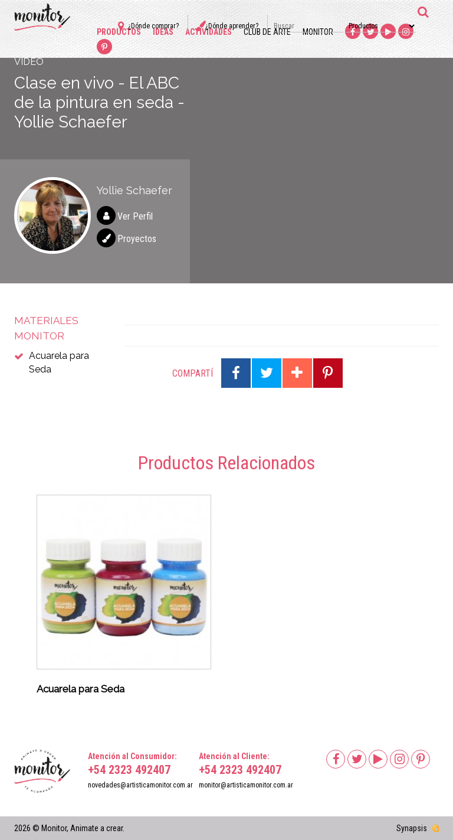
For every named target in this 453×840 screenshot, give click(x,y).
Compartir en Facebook (236, 373)
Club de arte (267, 32)
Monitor (318, 32)
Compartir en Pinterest (328, 373)
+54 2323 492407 (129, 769)
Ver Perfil (135, 216)
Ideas (163, 32)
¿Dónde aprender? (231, 26)
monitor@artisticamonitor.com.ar (246, 785)
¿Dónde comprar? (153, 26)
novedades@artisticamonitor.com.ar (140, 785)
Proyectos (136, 238)
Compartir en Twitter (266, 373)
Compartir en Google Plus (297, 373)
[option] (124, 598)
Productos (119, 32)
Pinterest (104, 47)
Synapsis (411, 828)
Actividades (208, 32)
